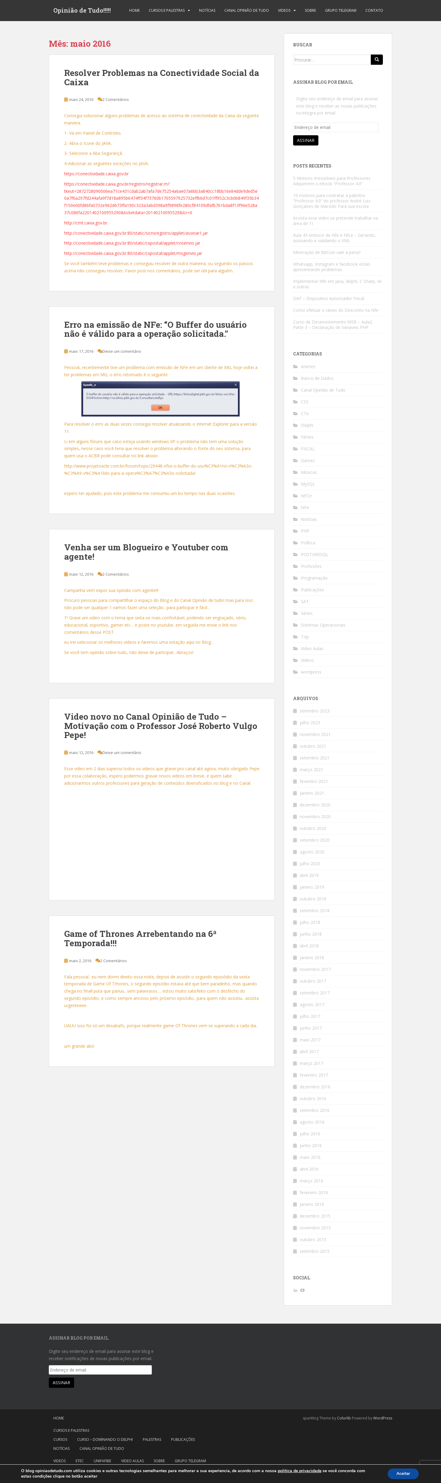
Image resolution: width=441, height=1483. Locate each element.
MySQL (308, 484)
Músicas (309, 472)
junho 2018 (311, 934)
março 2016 (311, 1181)
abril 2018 (309, 946)
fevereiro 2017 (314, 1075)
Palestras (152, 1439)
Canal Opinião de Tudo (246, 10)
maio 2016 (310, 1157)
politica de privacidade (299, 1471)
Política (308, 543)
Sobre (310, 10)
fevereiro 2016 (314, 1192)
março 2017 (311, 1063)
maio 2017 (310, 1040)
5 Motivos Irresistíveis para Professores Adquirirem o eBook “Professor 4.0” (332, 180)
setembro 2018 (315, 910)
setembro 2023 (315, 711)
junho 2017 (311, 1028)
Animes (308, 366)
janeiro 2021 (312, 793)
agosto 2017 (312, 1004)
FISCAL (308, 449)
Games (308, 460)
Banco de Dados (317, 378)
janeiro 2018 (312, 957)
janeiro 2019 (312, 887)
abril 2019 (309, 875)
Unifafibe (102, 1460)
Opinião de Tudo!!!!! (82, 10)
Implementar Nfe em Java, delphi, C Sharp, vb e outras (337, 283)
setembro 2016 (315, 1110)
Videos (284, 10)
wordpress (311, 672)
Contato (374, 10)
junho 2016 (311, 1145)
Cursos (60, 1439)
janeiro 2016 (312, 1204)
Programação (314, 578)
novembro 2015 (315, 1228)
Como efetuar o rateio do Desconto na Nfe (335, 310)
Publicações (312, 590)
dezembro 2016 (315, 1087)
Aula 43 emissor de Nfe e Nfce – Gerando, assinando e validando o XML (334, 237)
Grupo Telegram (340, 10)
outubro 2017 (313, 981)
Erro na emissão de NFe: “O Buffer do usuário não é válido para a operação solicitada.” (155, 329)
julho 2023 (310, 722)
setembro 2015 (315, 1251)
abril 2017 (309, 1051)
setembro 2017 (315, 993)
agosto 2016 (312, 1122)
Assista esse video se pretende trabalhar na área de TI (335, 220)
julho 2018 (310, 922)
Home (134, 10)
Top (305, 637)
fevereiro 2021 (314, 781)
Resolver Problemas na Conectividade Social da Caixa (161, 77)
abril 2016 (309, 1169)
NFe (305, 507)
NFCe (306, 496)
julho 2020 (310, 863)
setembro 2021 (315, 758)
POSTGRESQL (314, 554)
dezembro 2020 (315, 805)
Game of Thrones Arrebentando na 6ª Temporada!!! (140, 938)
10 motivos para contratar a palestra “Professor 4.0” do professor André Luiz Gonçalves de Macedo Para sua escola (332, 200)
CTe (305, 413)
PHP (305, 531)
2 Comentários (115, 99)
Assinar (305, 140)
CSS (304, 402)
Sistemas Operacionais (323, 625)
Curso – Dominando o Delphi (105, 1439)
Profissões (311, 566)
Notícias (207, 10)
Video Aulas (312, 648)
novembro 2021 (315, 734)
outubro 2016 (313, 1098)
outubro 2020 (313, 828)
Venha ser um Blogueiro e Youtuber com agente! (146, 552)
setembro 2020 (315, 840)
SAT (305, 601)
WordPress (382, 1418)
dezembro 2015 (315, 1216)
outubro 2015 (313, 1239)
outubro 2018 (313, 899)
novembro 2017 (315, 969)
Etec (80, 1460)
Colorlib (344, 1418)
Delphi (307, 425)
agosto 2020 (312, 852)
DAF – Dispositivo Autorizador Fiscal (328, 298)
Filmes (307, 437)
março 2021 (311, 769)
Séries (307, 613)
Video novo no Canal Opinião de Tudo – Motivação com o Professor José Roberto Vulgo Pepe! (160, 726)
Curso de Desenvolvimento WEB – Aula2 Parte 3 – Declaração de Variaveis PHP (332, 324)
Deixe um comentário (121, 351)
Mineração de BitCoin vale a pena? (327, 252)
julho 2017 (310, 1016)
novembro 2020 (315, 816)
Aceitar (403, 1473)
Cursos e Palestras (167, 10)
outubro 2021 (313, 746)
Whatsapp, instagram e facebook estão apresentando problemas (331, 266)
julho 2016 (310, 1134)
